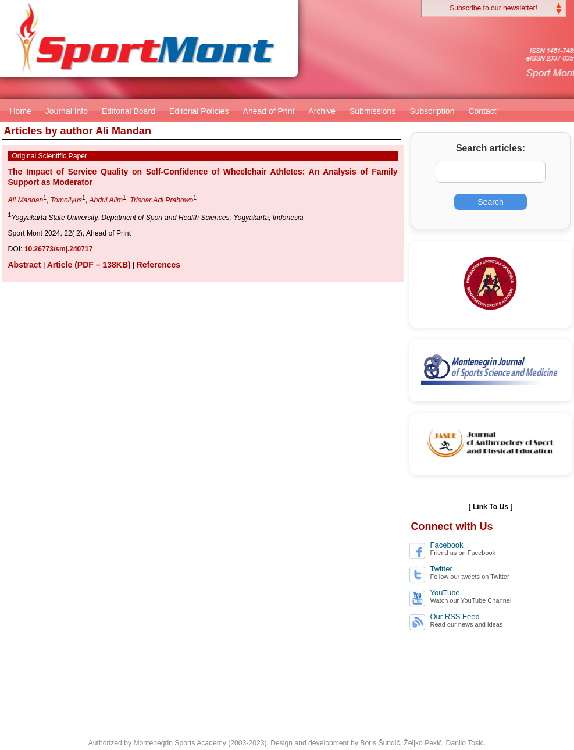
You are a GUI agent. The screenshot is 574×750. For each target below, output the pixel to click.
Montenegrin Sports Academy (179, 743)
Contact (482, 111)
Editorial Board (128, 111)
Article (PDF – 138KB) (89, 264)
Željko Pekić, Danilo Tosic (444, 743)
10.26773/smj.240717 (58, 249)
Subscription (431, 111)
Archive (322, 111)
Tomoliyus (66, 200)
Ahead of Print (269, 111)
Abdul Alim (106, 200)
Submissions (372, 111)
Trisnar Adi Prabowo (161, 200)
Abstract (26, 264)
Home (20, 111)
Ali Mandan (26, 200)
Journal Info (66, 111)
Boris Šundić (380, 743)
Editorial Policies (199, 111)
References (159, 264)
